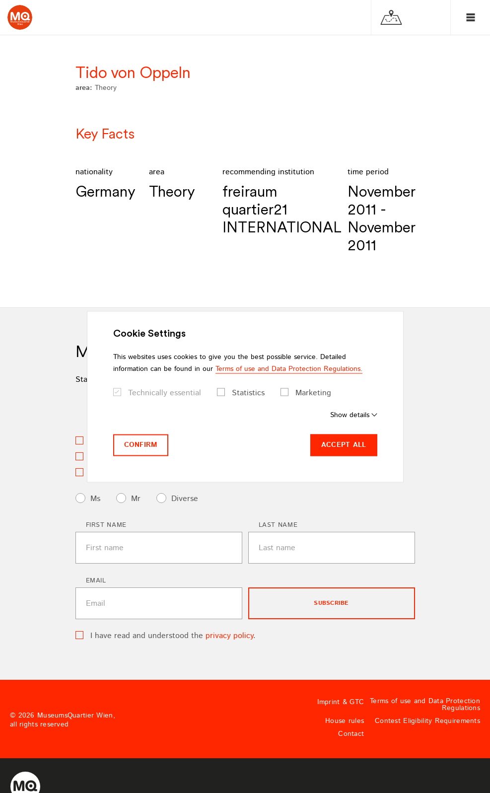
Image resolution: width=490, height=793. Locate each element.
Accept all (343, 445)
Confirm (141, 445)
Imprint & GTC (340, 702)
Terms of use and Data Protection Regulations (425, 705)
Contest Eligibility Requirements (427, 721)
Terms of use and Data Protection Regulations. (288, 369)
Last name (278, 525)
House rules (344, 721)
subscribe (331, 603)
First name (106, 525)
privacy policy (229, 636)
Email (96, 580)
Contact (351, 733)
